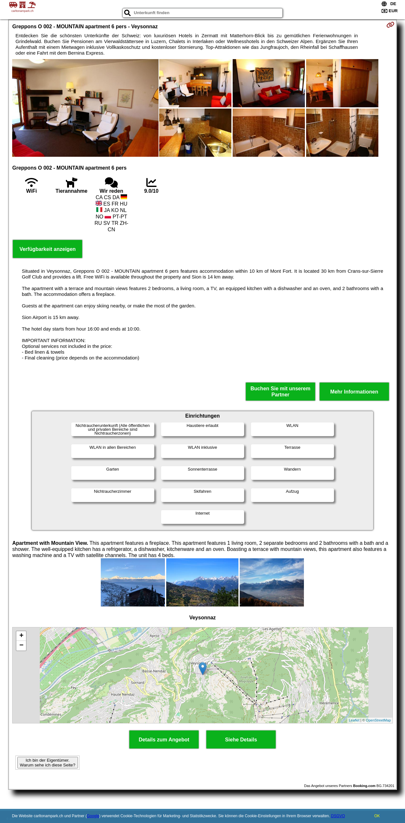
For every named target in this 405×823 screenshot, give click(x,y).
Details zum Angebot (164, 739)
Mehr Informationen (354, 391)
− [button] (21, 645)
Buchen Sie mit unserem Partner (280, 391)
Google (93, 816)
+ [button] (21, 636)
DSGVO (338, 816)
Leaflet (354, 720)
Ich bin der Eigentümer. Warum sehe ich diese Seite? (47, 762)
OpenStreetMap (378, 720)
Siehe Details (241, 739)
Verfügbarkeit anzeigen (48, 249)
